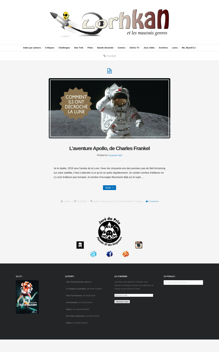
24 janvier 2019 (115, 167)
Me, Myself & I (189, 47)
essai (115, 213)
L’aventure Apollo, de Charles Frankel (109, 154)
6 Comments (154, 213)
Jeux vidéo (149, 47)
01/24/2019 (79, 213)
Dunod (109, 213)
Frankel (122, 213)
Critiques (49, 47)
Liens (175, 47)
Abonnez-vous (122, 314)
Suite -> (109, 199)
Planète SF (131, 213)
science (140, 213)
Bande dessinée (105, 47)
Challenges (64, 47)
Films (90, 47)
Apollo (94, 213)
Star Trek (78, 47)
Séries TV (134, 47)
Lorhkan (63, 213)
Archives (163, 47)
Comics (121, 47)
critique (101, 213)
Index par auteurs (32, 47)
